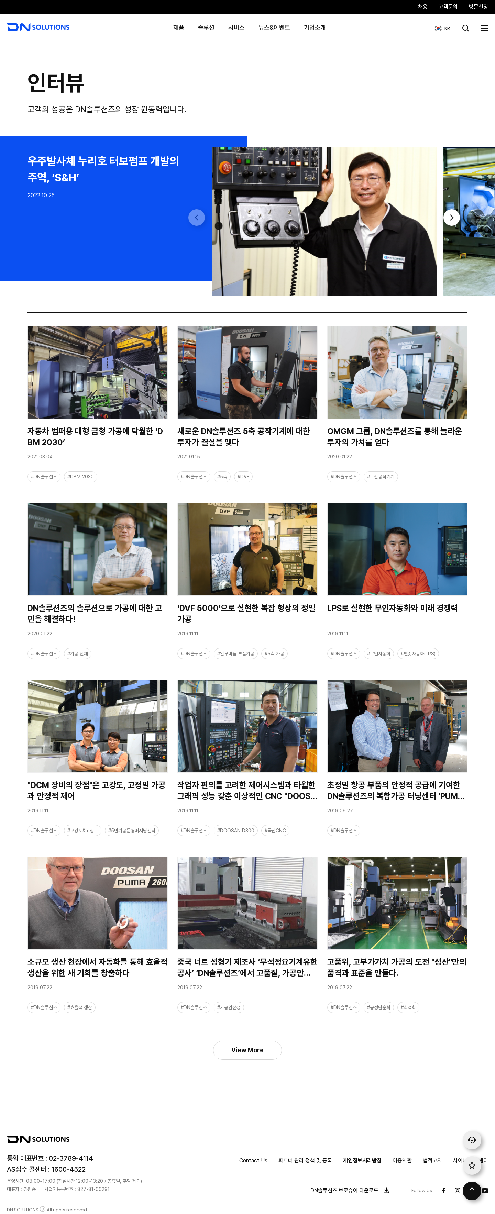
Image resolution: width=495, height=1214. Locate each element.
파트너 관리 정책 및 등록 (305, 1160)
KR (440, 24)
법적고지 (432, 1160)
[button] (451, 217)
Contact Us (253, 1160)
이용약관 (402, 1160)
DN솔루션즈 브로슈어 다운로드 (351, 1190)
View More (247, 1050)
